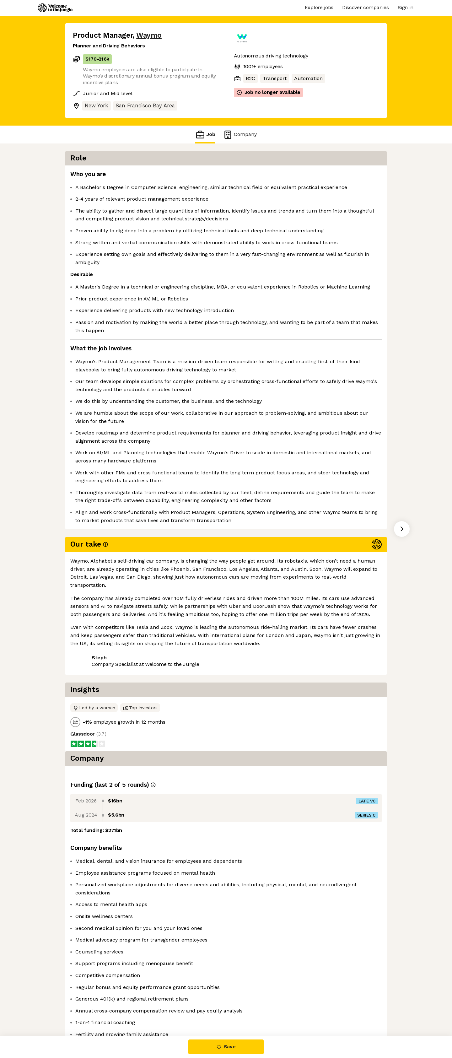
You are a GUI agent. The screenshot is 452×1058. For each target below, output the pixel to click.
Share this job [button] (90, 722)
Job (205, 134)
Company (240, 134)
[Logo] (55, 7)
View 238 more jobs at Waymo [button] (153, 722)
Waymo (149, 35)
